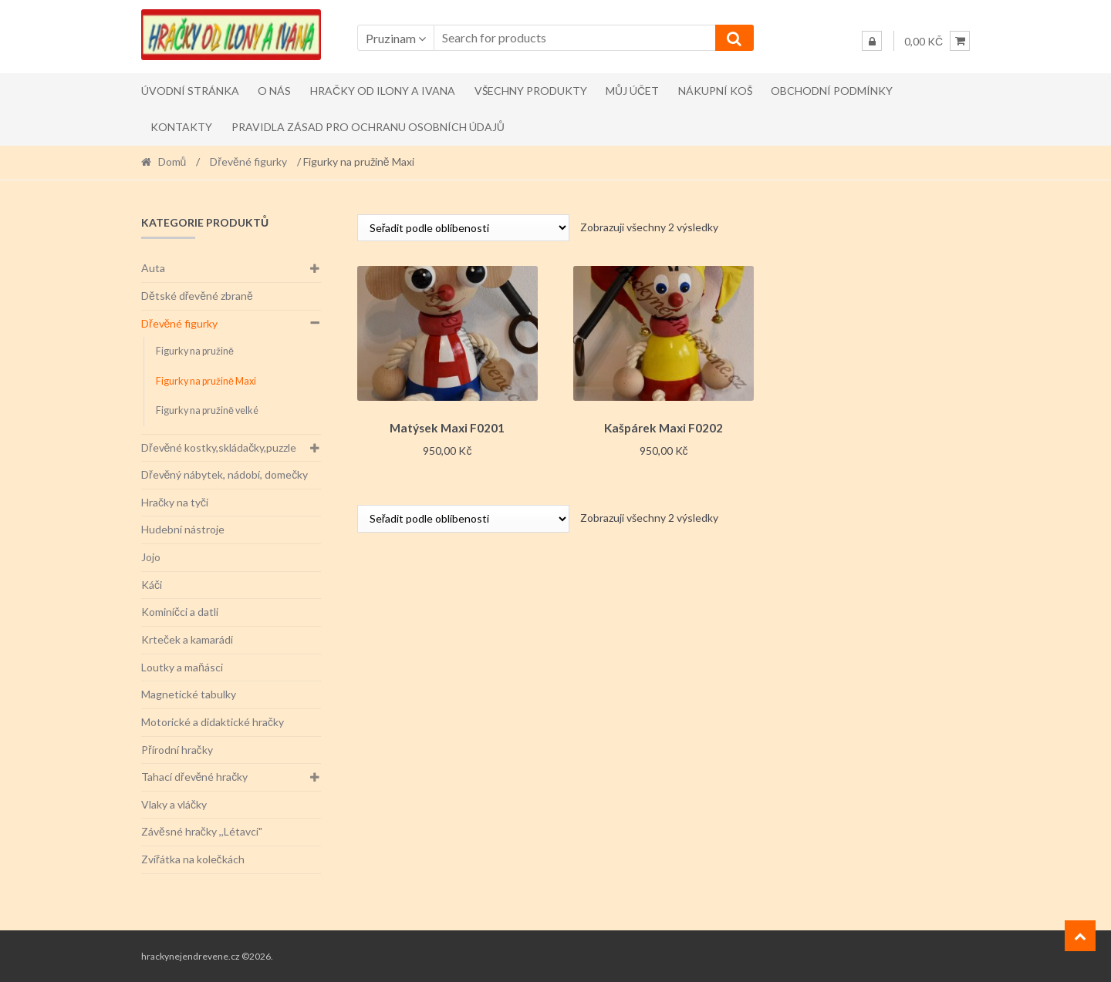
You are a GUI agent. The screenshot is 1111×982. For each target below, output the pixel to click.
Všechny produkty (530, 90)
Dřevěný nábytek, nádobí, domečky (224, 474)
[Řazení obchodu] (463, 227)
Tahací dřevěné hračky (194, 776)
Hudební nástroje (183, 529)
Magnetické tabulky (188, 694)
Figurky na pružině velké (207, 410)
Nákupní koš (715, 90)
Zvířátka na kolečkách (193, 859)
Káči (151, 584)
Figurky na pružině (195, 351)
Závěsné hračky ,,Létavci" (201, 831)
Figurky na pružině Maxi (206, 381)
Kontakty (181, 126)
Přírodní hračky (177, 749)
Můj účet (632, 90)
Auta (153, 267)
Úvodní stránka (190, 90)
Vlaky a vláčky (174, 804)
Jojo (150, 556)
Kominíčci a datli (179, 611)
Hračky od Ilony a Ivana (382, 90)
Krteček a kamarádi (187, 639)
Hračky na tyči (174, 502)
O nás (274, 90)
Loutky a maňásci (182, 667)
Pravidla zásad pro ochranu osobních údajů (368, 126)
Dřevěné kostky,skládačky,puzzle (218, 447)
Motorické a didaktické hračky (212, 721)
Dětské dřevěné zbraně (197, 295)
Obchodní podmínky (832, 90)
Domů (172, 161)
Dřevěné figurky (248, 161)
